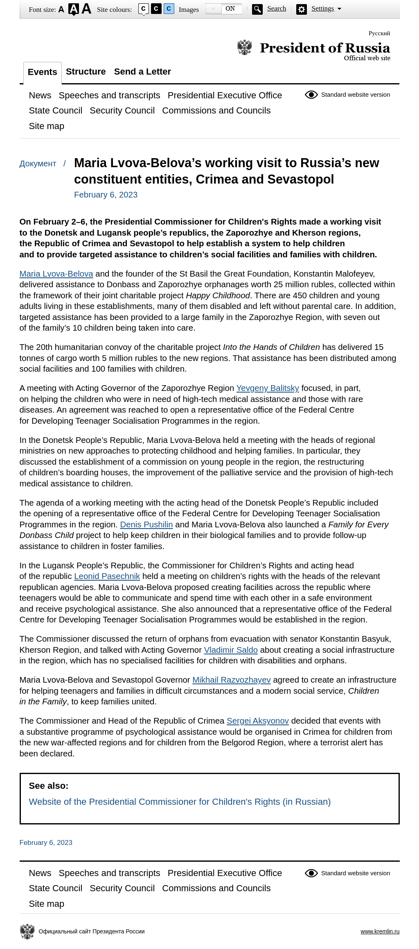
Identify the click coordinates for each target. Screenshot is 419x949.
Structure (86, 71)
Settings (322, 8)
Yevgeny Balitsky (268, 388)
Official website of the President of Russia (313, 50)
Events (42, 72)
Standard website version (355, 94)
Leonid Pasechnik (107, 576)
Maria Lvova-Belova (56, 273)
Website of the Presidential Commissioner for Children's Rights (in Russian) (180, 802)
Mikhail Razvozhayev (231, 679)
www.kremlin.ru (380, 931)
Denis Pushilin (146, 524)
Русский (379, 33)
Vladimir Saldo (231, 649)
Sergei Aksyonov (258, 720)
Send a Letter (142, 71)
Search (276, 8)
